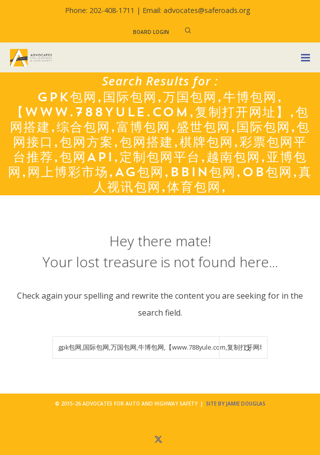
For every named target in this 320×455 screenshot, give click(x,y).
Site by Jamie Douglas (236, 403)
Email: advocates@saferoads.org (196, 10)
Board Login (151, 31)
